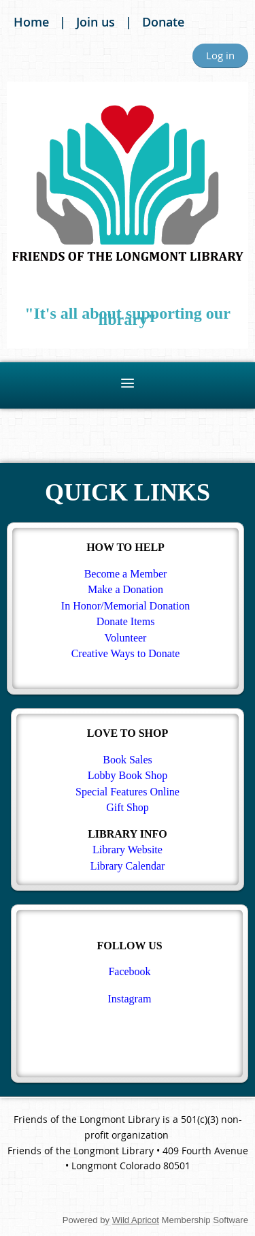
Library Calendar (127, 866)
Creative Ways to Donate (125, 653)
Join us (95, 22)
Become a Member (125, 574)
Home (31, 22)
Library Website (127, 849)
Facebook (129, 971)
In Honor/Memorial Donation (125, 606)
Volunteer (126, 638)
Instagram (130, 998)
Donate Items (126, 621)
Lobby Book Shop (127, 775)
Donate (163, 22)
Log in (220, 55)
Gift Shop (127, 807)
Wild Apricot (135, 1220)
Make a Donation (125, 589)
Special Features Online (127, 791)
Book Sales (127, 759)
